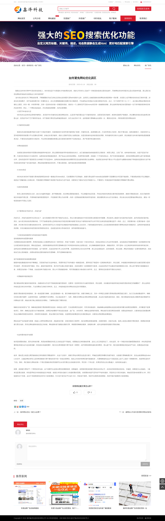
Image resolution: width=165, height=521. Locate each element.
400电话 (113, 12)
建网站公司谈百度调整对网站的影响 (138, 412)
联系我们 (135, 2)
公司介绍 (36, 18)
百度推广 (111, 2)
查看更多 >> (146, 476)
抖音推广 (82, 18)
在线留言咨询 (143, 9)
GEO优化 (118, 2)
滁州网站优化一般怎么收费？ (30, 412)
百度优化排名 (106, 12)
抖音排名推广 (75, 12)
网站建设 (127, 2)
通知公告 (126, 65)
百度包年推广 (89, 12)
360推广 (82, 12)
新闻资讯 (128, 18)
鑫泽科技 (67, 12)
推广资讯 (38, 65)
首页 (23, 65)
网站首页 (21, 18)
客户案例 (113, 18)
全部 (21, 401)
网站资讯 (137, 65)
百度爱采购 (97, 12)
